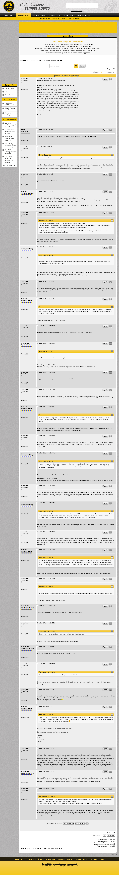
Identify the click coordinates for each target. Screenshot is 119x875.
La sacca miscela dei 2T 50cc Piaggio (54, 44)
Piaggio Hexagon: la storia (53, 46)
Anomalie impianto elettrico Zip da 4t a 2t (82, 51)
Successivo (111, 72)
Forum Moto (23, 15)
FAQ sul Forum (9, 89)
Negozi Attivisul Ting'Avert (9, 114)
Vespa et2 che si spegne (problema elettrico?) (55, 51)
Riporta (105, 79)
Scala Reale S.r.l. (50, 866)
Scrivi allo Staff (72, 864)
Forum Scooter (37, 60)
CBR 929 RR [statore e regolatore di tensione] (9, 159)
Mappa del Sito (47, 864)
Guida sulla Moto (53, 15)
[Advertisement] (9, 52)
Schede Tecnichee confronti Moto (10, 109)
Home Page (8, 15)
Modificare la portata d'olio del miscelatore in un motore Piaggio (54, 48)
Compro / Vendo (83, 15)
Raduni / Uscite (69, 15)
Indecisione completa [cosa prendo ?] (9, 138)
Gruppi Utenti (9, 95)
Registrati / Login (38, 15)
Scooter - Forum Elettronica (53, 60)
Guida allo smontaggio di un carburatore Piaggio (76, 46)
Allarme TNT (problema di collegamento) (87, 48)
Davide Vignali (62, 866)
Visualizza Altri (10, 165)
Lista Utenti (8, 92)
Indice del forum (25, 60)
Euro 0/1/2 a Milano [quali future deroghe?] (11, 151)
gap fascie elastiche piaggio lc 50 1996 (10, 125)
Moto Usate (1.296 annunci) (9, 104)
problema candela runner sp (54, 53)
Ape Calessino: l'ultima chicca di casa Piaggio (79, 44)
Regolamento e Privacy (59, 864)
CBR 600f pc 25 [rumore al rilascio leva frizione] (10, 145)
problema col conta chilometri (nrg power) (77, 53)
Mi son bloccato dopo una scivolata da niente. (10, 131)
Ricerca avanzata (76, 11)
